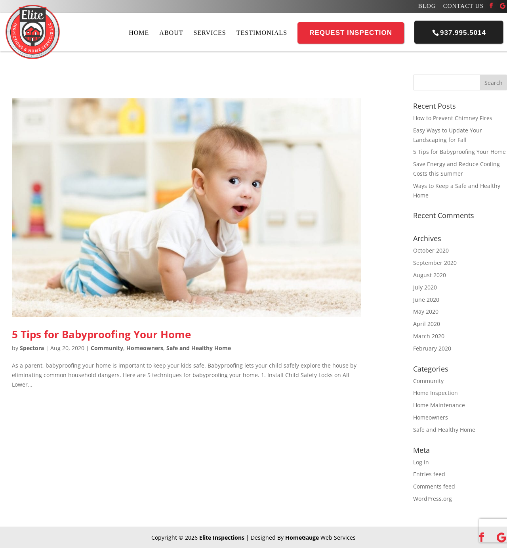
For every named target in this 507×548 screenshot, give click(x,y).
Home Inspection (435, 393)
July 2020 (425, 287)
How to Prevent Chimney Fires (452, 118)
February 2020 (432, 348)
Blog (427, 6)
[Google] (502, 6)
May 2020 (425, 311)
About (171, 33)
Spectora (32, 348)
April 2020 (426, 324)
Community (107, 348)
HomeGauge (302, 537)
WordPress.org (432, 498)
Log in (421, 462)
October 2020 (431, 250)
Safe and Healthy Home (198, 348)
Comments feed (434, 486)
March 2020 (428, 336)
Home (139, 33)
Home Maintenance (439, 405)
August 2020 (429, 275)
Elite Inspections (221, 537)
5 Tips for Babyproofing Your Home (101, 334)
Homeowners (144, 348)
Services (209, 33)
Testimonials (261, 33)
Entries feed (429, 474)
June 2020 (426, 299)
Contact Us (463, 6)
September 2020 (435, 262)
